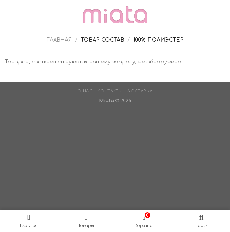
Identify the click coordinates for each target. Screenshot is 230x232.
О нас (85, 91)
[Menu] (9, 14)
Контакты (110, 91)
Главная (59, 40)
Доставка (140, 91)
